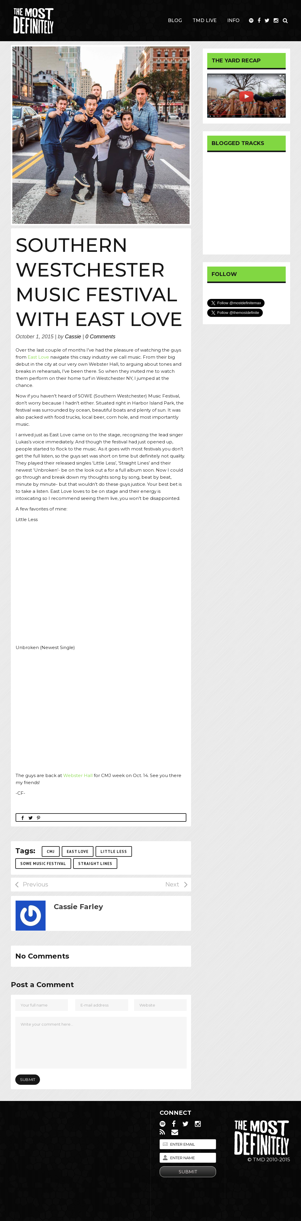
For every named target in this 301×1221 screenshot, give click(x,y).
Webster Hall (78, 775)
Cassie (73, 337)
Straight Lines (95, 863)
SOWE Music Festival (43, 863)
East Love (38, 357)
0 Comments (101, 337)
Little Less (114, 851)
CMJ (51, 851)
